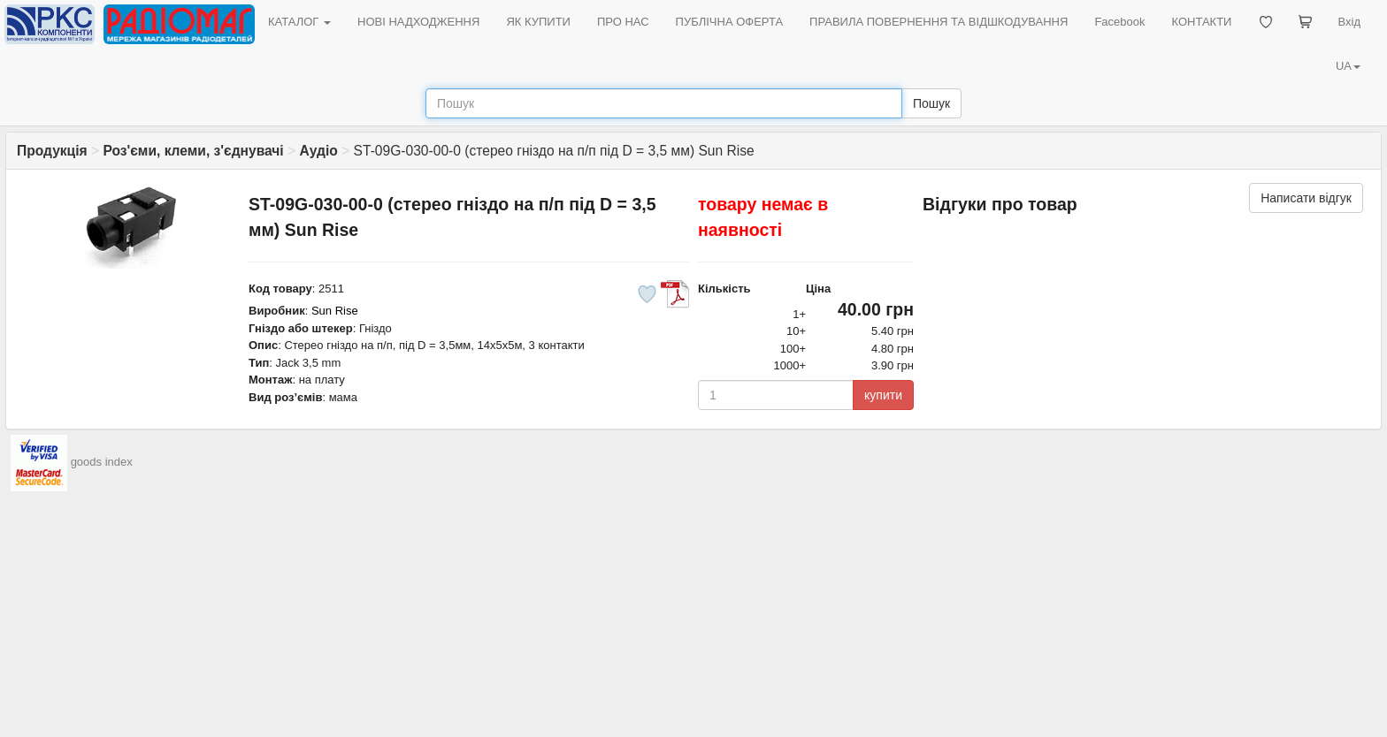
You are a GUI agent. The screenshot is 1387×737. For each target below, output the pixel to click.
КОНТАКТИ (1201, 21)
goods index (102, 461)
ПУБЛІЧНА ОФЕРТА (730, 21)
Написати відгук (1306, 198)
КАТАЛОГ (299, 21)
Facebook (1119, 21)
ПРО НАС (623, 21)
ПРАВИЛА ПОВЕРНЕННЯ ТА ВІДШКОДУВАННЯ (938, 21)
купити (883, 395)
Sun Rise (334, 310)
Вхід (1349, 21)
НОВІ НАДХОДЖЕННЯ (418, 21)
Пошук (931, 103)
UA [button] (1348, 65)
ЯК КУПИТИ (538, 21)
